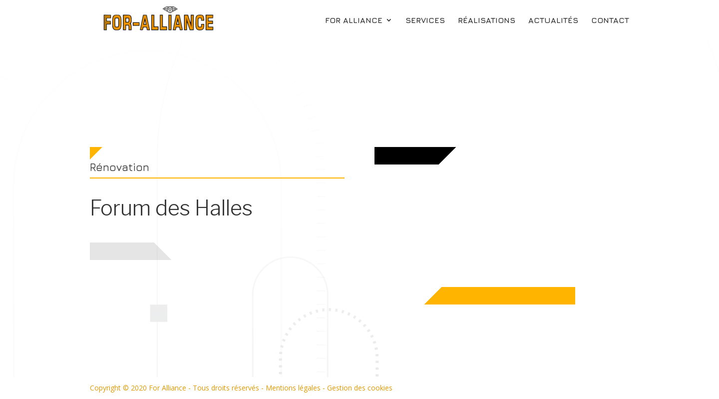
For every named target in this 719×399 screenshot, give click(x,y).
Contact (610, 20)
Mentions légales (293, 387)
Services (425, 20)
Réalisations (486, 20)
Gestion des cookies (359, 387)
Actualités (553, 20)
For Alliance (353, 20)
